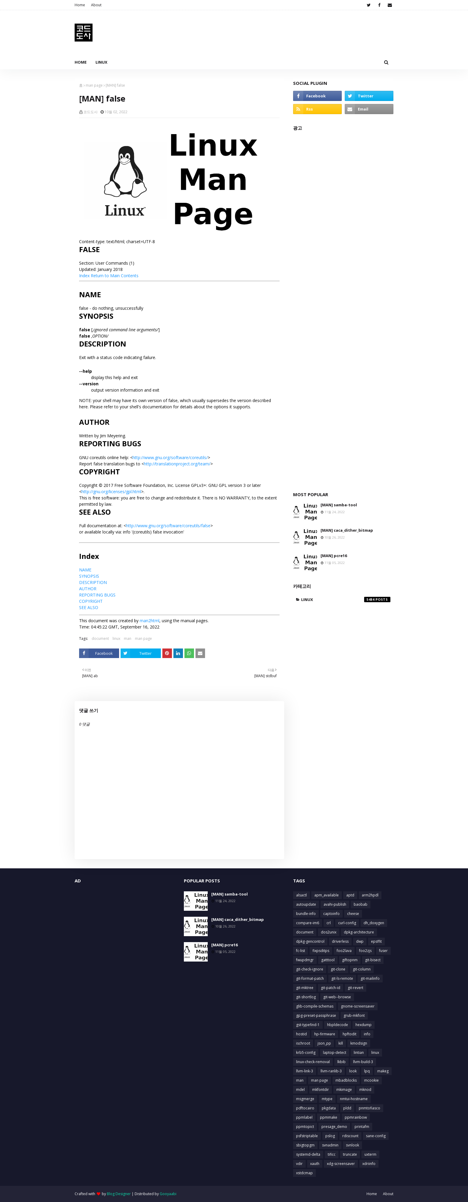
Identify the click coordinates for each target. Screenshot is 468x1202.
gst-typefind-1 (308, 1024)
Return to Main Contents (114, 275)
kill (340, 1043)
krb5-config (305, 1052)
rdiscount (350, 1135)
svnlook (352, 1145)
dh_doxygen (374, 922)
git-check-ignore (309, 969)
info (367, 1034)
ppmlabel (304, 1117)
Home (80, 4)
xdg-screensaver (341, 1163)
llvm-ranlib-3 (331, 1071)
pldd (347, 1108)
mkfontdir (320, 1089)
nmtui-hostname (354, 1098)
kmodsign (358, 1043)
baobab (360, 904)
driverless (340, 941)
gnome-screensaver (358, 1006)
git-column (362, 969)
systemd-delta (308, 1154)
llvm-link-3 (304, 1071)
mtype (327, 1098)
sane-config (376, 1135)
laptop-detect (334, 1052)
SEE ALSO (88, 607)
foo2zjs (365, 950)
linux (116, 638)
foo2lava (344, 950)
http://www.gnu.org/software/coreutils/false (168, 525)
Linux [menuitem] (101, 62)
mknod (365, 1089)
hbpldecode (337, 1024)
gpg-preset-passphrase (316, 1015)
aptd (350, 895)
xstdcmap (304, 1172)
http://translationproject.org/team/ (177, 464)
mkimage (344, 1089)
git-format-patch (310, 978)
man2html (149, 620)
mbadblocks (346, 1080)
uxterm (370, 1154)
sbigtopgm (305, 1145)
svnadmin (330, 1145)
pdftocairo (305, 1108)
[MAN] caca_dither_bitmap (347, 530)
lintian (359, 1052)
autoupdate (306, 904)
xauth (314, 1163)
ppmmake (328, 1117)
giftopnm (350, 959)
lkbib (341, 1061)
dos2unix (328, 932)
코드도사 (90, 111)
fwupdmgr (305, 959)
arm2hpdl (370, 895)
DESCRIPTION (93, 582)
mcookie (371, 1080)
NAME (85, 570)
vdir (299, 1163)
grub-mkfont (354, 1015)
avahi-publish (335, 904)
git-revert (355, 987)
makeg (383, 1071)
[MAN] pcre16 (334, 555)
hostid (301, 1034)
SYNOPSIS (89, 576)
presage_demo (334, 1126)
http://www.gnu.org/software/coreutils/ (170, 457)
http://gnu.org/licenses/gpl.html (111, 491)
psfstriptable (307, 1135)
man (127, 638)
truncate (350, 1154)
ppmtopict (305, 1126)
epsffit (376, 941)
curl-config (347, 922)
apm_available (326, 895)
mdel (300, 1089)
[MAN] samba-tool (339, 505)
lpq (367, 1071)
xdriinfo (368, 1163)
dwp (360, 941)
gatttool (328, 959)
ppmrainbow (356, 1117)
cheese (353, 913)
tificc (331, 1154)
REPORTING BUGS (97, 595)
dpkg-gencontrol (310, 941)
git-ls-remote (342, 978)
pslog (330, 1135)
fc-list (300, 950)
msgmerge (305, 1098)
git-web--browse (337, 996)
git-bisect (373, 959)
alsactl (301, 895)
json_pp (324, 1043)
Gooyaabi (168, 1193)
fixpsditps (320, 950)
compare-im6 (307, 922)
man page (94, 85)
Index (84, 275)
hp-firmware (324, 1034)
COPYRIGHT (91, 601)
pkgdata (329, 1108)
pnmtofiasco (369, 1108)
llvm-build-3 (363, 1061)
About (96, 4)
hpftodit (349, 1034)
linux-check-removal (313, 1061)
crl (329, 922)
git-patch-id (330, 987)
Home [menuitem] (81, 62)
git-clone (338, 969)
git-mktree (304, 987)
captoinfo (331, 913)
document (100, 638)
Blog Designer (119, 1193)
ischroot (303, 1043)
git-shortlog (306, 996)
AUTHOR (87, 588)
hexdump (363, 1024)
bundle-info (306, 913)
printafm (362, 1126)
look (353, 1071)
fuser (383, 950)
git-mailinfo (370, 978)
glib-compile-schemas (314, 1006)
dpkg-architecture (359, 932)
